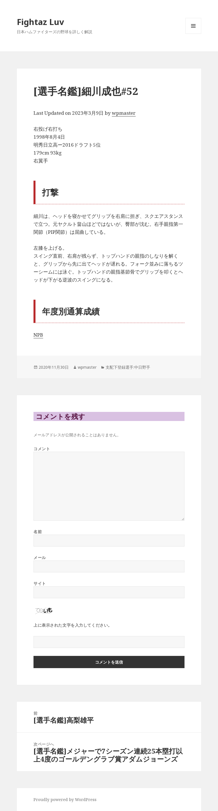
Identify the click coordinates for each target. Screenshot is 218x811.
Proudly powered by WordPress (65, 799)
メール (39, 557)
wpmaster (124, 113)
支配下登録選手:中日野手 (128, 367)
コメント (41, 448)
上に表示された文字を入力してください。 (72, 625)
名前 (37, 531)
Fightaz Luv (40, 21)
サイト (39, 583)
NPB (38, 335)
